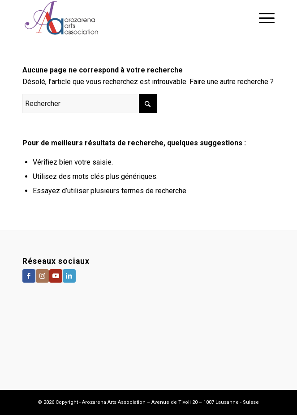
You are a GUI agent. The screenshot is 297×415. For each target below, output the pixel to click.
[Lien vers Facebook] (28, 276)
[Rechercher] (89, 103)
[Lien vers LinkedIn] (69, 276)
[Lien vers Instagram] (42, 276)
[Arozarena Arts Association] (123, 18)
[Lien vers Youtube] (55, 276)
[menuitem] (262, 18)
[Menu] (262, 18)
